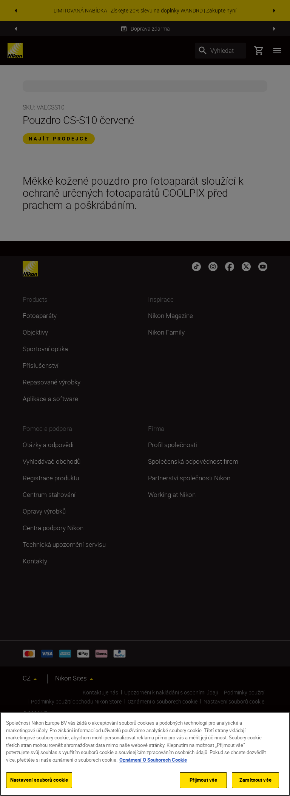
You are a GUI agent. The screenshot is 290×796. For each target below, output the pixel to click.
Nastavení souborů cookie (39, 779)
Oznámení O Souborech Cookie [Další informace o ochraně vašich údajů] (153, 759)
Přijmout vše (204, 779)
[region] (145, 754)
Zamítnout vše (255, 779)
